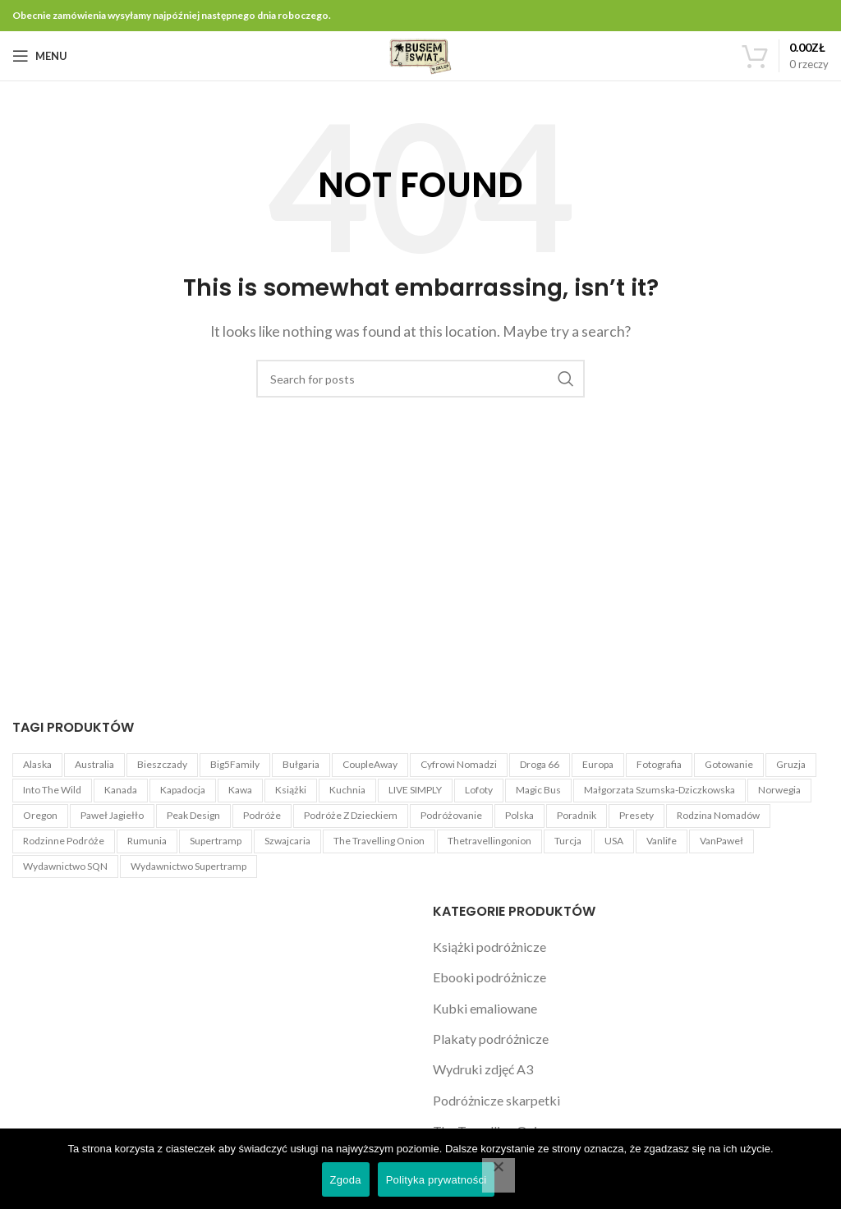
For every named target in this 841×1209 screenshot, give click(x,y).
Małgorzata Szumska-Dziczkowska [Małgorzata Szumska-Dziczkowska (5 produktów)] (659, 790)
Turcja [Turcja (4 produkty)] (567, 840)
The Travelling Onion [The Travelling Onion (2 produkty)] (379, 840)
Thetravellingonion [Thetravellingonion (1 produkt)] (489, 840)
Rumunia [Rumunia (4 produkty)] (147, 840)
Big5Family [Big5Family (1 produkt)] (235, 764)
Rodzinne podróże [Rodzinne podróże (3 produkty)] (63, 840)
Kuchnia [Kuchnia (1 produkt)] (347, 790)
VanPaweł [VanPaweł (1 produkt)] (721, 840)
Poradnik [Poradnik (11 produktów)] (576, 815)
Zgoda (345, 1180)
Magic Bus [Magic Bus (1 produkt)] (538, 790)
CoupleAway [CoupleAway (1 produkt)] (370, 764)
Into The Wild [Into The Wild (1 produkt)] (52, 790)
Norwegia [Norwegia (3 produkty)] (779, 790)
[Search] (420, 379)
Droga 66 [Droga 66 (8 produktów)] (539, 764)
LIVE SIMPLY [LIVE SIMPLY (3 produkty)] (415, 790)
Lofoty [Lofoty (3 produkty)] (479, 790)
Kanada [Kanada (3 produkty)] (120, 790)
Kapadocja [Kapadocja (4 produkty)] (182, 790)
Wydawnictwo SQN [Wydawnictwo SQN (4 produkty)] (65, 866)
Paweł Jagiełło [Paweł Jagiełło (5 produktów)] (112, 815)
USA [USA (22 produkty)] (613, 840)
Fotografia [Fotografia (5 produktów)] (659, 764)
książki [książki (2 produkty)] (290, 790)
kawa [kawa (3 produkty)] (240, 790)
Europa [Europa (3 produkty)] (598, 764)
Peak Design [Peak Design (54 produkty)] (193, 815)
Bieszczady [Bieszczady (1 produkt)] (162, 764)
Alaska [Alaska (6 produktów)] (37, 764)
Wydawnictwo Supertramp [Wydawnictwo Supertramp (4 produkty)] (188, 866)
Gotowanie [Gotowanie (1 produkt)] (729, 764)
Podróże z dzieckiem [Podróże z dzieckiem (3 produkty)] (351, 815)
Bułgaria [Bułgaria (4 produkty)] (301, 764)
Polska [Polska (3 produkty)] (519, 815)
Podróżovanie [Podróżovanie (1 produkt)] (451, 815)
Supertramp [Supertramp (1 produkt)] (215, 840)
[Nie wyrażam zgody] (498, 1175)
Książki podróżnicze (489, 946)
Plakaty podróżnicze (491, 1038)
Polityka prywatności (436, 1180)
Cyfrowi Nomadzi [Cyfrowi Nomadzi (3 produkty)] (458, 764)
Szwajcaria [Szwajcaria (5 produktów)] (287, 840)
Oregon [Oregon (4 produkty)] (40, 815)
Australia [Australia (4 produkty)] (94, 764)
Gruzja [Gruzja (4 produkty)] (791, 764)
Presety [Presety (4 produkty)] (636, 815)
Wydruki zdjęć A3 (483, 1069)
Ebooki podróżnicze (489, 977)
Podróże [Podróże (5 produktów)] (262, 815)
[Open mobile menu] (40, 55)
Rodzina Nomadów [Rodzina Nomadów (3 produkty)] (718, 815)
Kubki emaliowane (485, 1008)
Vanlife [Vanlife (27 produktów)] (661, 840)
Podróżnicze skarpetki (496, 1100)
